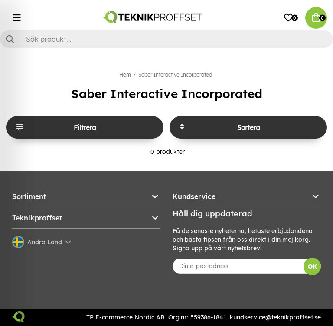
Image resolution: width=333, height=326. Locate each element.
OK (312, 266)
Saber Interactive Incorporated (175, 74)
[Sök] (166, 39)
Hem (125, 74)
